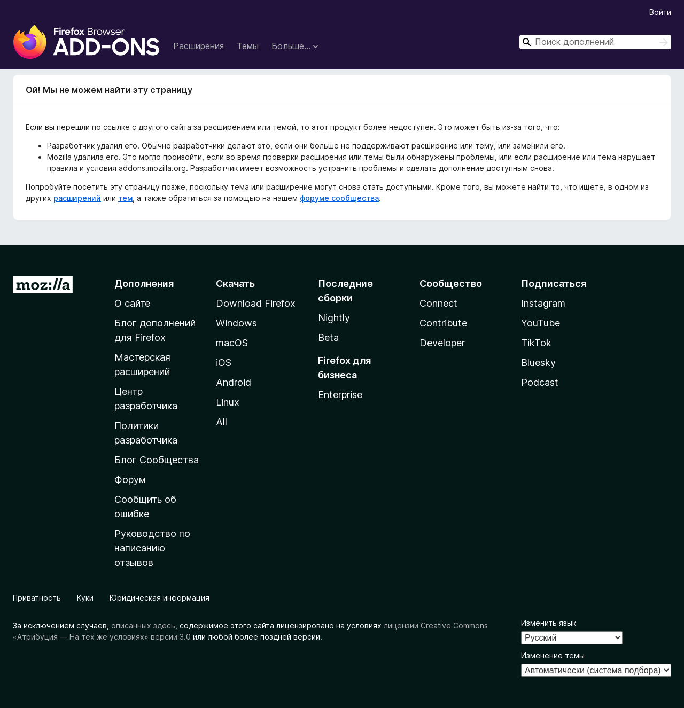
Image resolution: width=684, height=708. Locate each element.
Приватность (37, 597)
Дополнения (144, 283)
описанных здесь (143, 625)
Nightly (334, 317)
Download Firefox (256, 303)
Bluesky (538, 362)
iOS (223, 362)
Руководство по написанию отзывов (152, 548)
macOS (232, 342)
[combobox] (595, 42)
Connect (438, 303)
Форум (130, 479)
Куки (85, 597)
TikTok (536, 342)
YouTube (540, 323)
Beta (328, 337)
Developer (442, 342)
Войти (660, 12)
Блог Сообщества (156, 459)
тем (125, 198)
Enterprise (340, 394)
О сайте (132, 303)
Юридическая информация (159, 597)
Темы (248, 46)
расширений (77, 198)
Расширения (198, 46)
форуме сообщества (339, 198)
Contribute (443, 323)
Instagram (543, 303)
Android (233, 382)
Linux (227, 402)
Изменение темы (553, 655)
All (221, 421)
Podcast (539, 382)
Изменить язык (548, 622)
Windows (236, 323)
